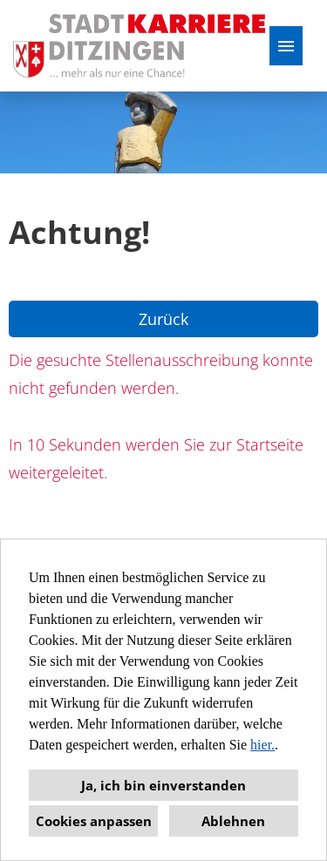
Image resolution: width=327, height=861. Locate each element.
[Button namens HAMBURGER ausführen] (286, 45)
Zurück (163, 318)
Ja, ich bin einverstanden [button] (163, 785)
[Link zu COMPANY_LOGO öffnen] (139, 46)
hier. (262, 744)
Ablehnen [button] (233, 821)
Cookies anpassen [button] (94, 821)
